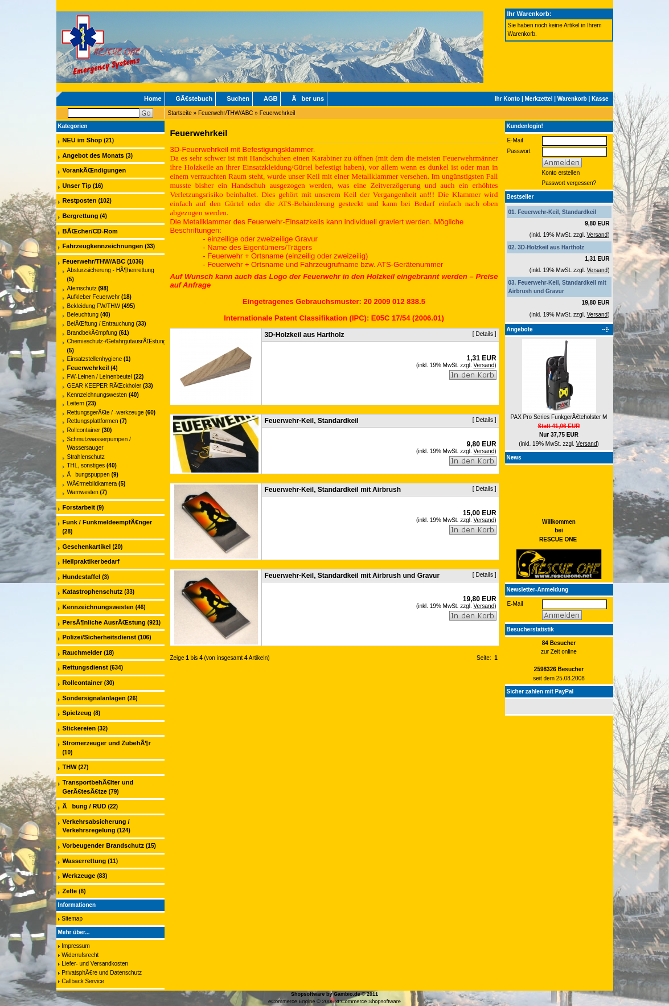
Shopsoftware (308, 994)
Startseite (180, 113)
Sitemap (72, 918)
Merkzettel (539, 99)
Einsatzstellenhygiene (94, 359)
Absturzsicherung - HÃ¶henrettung (110, 270)
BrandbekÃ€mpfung (92, 333)
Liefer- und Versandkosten (94, 963)
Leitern (76, 403)
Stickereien (79, 728)
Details (484, 334)
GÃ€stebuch (194, 98)
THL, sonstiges (86, 465)
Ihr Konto (507, 99)
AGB (270, 98)
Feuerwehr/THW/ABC (225, 113)
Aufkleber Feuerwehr (93, 297)
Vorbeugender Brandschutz (103, 845)
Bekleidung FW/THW (93, 306)
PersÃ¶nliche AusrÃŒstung (104, 622)
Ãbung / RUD (84, 806)
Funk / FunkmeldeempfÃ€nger (108, 522)
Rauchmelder (82, 652)
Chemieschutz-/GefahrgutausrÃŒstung (117, 341)
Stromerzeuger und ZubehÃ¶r (107, 743)
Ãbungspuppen (88, 474)
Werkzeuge (79, 875)
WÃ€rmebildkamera (92, 484)
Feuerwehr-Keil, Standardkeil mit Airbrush (332, 490)
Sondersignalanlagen (94, 698)
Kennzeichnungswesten (97, 395)
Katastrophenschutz (93, 591)
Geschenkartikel (87, 546)
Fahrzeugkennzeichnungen (103, 246)
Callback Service (82, 981)
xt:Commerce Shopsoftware (368, 1001)
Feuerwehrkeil (277, 113)
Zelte (70, 891)
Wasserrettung (84, 860)
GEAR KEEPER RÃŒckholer (104, 386)
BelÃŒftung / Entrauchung (100, 324)
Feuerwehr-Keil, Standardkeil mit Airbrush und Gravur (352, 576)
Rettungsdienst (85, 667)
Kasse (600, 99)
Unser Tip (77, 185)
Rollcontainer (83, 430)
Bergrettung (80, 215)
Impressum (75, 946)
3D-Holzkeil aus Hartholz (551, 247)
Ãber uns (308, 98)
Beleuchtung (83, 314)
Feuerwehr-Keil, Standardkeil (557, 212)
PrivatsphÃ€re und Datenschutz (101, 973)
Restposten (80, 200)
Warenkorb (572, 99)
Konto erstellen (561, 173)
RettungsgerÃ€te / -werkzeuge (105, 412)
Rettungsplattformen (92, 421)
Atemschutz (82, 288)
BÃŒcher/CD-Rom (90, 231)
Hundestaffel (82, 576)
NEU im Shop (82, 140)
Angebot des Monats (93, 155)
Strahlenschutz (86, 457)
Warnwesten (82, 492)
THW (70, 766)
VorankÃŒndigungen (94, 170)
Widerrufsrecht (79, 955)
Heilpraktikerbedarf (91, 561)
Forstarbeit (79, 507)
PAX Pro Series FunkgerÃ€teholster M (559, 417)
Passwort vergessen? (569, 183)
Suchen (238, 98)
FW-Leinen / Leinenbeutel (99, 376)
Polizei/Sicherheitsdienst (100, 637)
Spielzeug (77, 712)
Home (153, 98)
